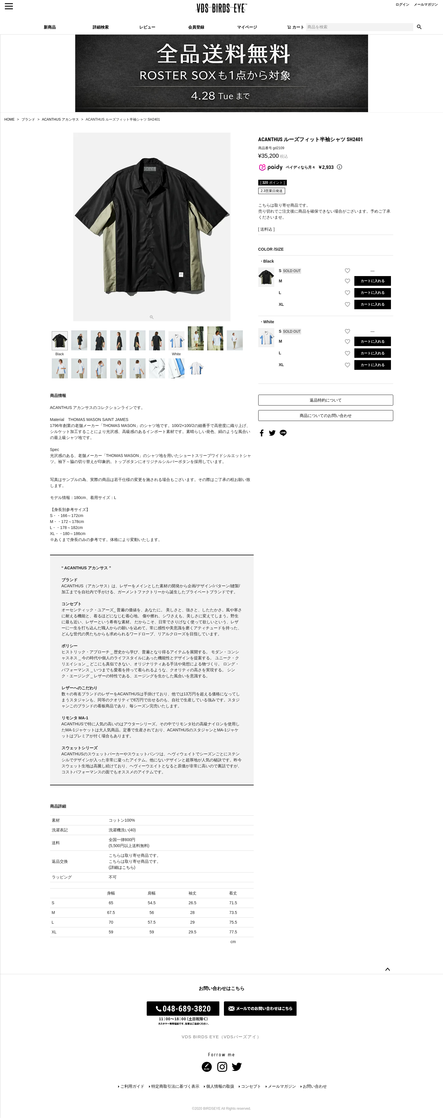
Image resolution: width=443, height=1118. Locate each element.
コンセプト (251, 1086)
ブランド (28, 119)
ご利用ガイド (132, 1086)
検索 (419, 27)
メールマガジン (282, 1086)
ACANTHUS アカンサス (60, 119)
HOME (9, 119)
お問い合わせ (315, 1086)
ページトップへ (387, 969)
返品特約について (326, 400)
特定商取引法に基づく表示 (175, 1086)
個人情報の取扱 (220, 1086)
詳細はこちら (122, 867)
